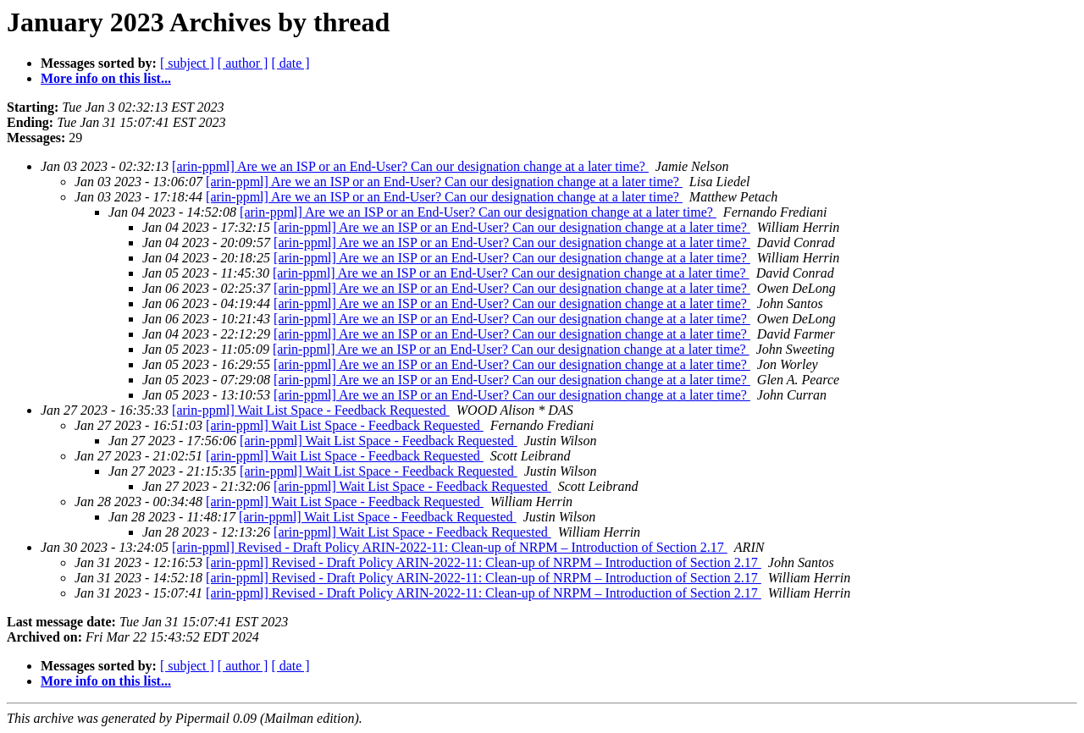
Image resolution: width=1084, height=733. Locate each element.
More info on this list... (106, 78)
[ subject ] (187, 63)
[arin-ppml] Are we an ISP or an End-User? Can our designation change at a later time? (410, 166)
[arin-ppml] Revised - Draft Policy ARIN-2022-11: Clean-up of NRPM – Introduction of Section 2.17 (449, 547)
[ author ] (243, 63)
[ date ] (290, 63)
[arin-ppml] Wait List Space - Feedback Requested (311, 410)
